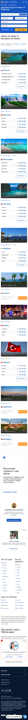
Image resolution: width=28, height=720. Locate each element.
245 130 (22, 121)
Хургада (19, 581)
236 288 (22, 216)
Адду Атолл (5, 162)
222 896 (22, 329)
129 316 (22, 366)
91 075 (22, 255)
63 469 (22, 261)
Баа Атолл (4, 168)
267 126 (22, 124)
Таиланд (7, 204)
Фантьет (4, 118)
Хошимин (4, 127)
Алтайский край (6, 79)
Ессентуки (4, 82)
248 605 (22, 127)
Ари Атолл (4, 165)
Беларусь (7, 439)
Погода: (6, 66)
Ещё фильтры (5, 29)
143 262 (22, 374)
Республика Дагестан (7, 76)
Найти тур (22, 298)
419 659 (22, 166)
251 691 (22, 118)
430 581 (22, 172)
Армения (7, 406)
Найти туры (20, 30)
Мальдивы (8, 159)
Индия (4, 588)
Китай (6, 325)
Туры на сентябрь (19, 602)
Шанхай (4, 332)
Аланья (3, 368)
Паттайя (4, 207)
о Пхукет (4, 210)
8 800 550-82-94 (5, 680)
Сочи (18, 584)
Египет (6, 293)
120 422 (22, 371)
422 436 (22, 163)
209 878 (22, 332)
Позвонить (20, 656)
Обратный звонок (5, 682)
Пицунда (4, 258)
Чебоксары (15, 2)
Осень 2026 (18, 600)
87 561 (22, 82)
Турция (6, 362)
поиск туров (4, 624)
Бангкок (4, 216)
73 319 (22, 252)
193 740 (22, 335)
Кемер (3, 371)
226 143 (22, 73)
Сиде (3, 374)
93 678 (22, 76)
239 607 (22, 213)
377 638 (22, 169)
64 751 (22, 258)
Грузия (4, 582)
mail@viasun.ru (5, 684)
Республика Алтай (6, 73)
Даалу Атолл (5, 171)
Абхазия (7, 248)
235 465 (22, 207)
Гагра (3, 252)
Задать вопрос (14, 548)
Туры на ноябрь (19, 608)
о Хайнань (4, 329)
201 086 (22, 210)
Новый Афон (5, 255)
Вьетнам (7, 115)
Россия (6, 70)
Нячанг (3, 121)
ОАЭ (4, 579)
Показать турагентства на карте (14, 661)
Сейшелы (5, 585)
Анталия (4, 365)
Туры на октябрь (19, 605)
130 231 (22, 369)
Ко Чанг (4, 213)
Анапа (18, 592)
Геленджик (19, 590)
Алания (19, 570)
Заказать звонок (9, 656)
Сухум (3, 261)
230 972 (22, 79)
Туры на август (4, 608)
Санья (3, 335)
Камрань (4, 124)
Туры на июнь (4, 602)
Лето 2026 (3, 600)
